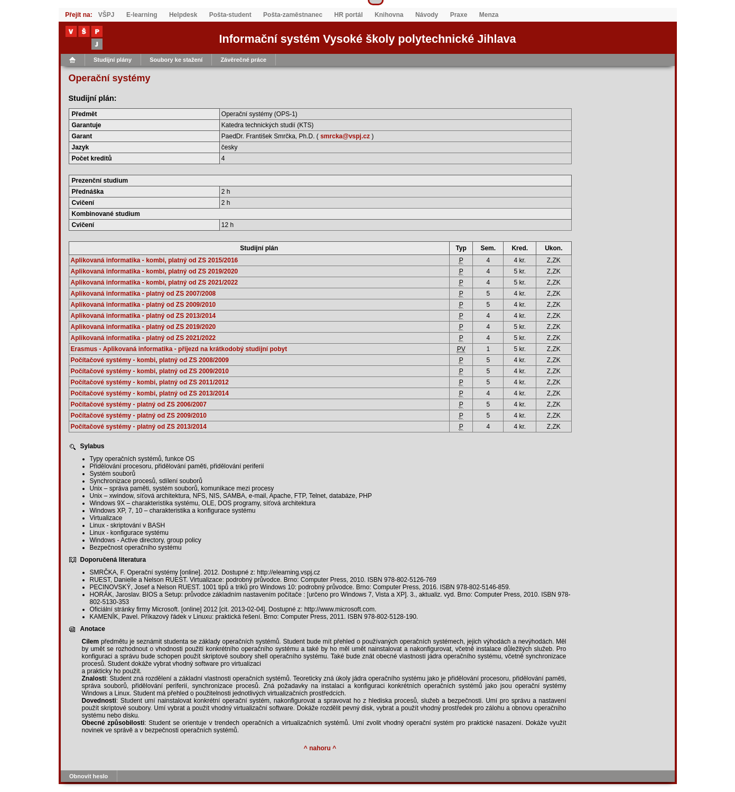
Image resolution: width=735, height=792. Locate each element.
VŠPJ (106, 14)
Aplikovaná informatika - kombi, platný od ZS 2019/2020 (154, 271)
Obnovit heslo (88, 776)
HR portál (348, 14)
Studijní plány (113, 59)
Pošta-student (230, 14)
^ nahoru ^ (320, 748)
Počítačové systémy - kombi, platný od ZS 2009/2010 (150, 371)
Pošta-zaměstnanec (292, 14)
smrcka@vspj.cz (345, 136)
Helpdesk (183, 14)
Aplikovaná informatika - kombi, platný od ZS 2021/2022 (154, 282)
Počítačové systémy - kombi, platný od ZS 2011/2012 (150, 382)
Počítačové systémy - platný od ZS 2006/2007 (139, 404)
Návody (426, 14)
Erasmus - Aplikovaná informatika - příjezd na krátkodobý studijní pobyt (179, 349)
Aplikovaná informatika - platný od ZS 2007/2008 (143, 293)
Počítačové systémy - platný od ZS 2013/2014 (139, 426)
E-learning (141, 14)
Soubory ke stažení (176, 59)
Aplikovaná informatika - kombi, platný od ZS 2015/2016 (154, 260)
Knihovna (389, 14)
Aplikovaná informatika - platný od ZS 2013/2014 (143, 315)
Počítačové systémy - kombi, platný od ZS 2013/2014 (150, 393)
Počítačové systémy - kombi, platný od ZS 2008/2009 (150, 360)
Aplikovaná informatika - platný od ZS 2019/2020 (143, 327)
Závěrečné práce (243, 59)
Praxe (459, 14)
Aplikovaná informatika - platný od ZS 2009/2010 (143, 304)
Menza (489, 14)
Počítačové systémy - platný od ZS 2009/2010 (139, 415)
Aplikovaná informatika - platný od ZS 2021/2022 (143, 338)
